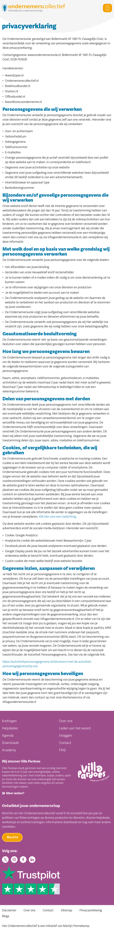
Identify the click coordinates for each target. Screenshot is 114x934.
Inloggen (65, 736)
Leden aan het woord (75, 728)
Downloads (10, 743)
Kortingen (9, 721)
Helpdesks (10, 728)
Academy (9, 750)
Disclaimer (9, 910)
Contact (65, 743)
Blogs (5, 916)
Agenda (8, 736)
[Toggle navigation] (106, 8)
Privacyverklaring (90, 910)
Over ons (65, 721)
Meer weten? (15, 793)
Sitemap (66, 910)
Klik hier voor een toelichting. (58, 516)
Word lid (12, 837)
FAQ (62, 750)
